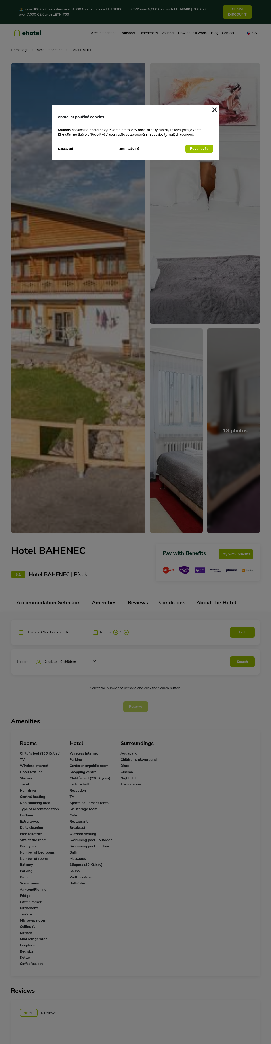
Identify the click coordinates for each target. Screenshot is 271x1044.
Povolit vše (199, 148)
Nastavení (65, 148)
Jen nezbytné (129, 148)
